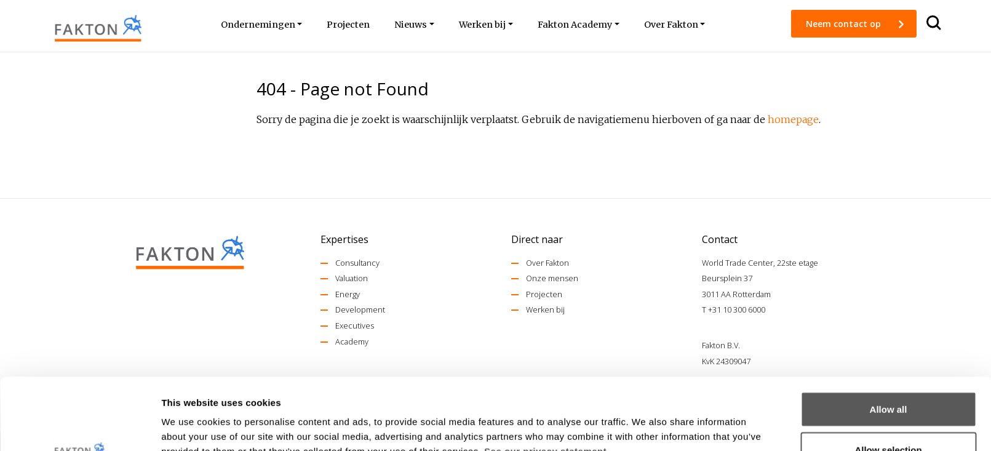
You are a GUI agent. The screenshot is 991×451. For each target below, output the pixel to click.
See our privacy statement (545, 379)
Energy (347, 294)
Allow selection (887, 378)
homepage (793, 119)
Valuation (351, 278)
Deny (888, 418)
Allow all (888, 337)
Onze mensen (552, 278)
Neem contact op (844, 24)
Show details (645, 419)
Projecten (544, 294)
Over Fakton (547, 262)
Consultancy (357, 262)
